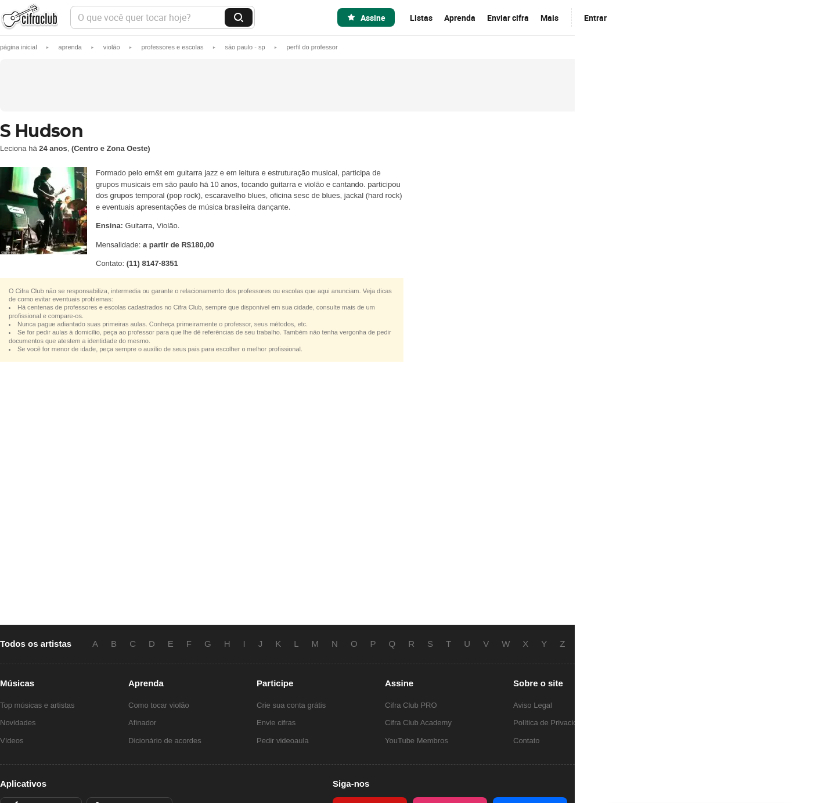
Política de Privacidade (551, 722)
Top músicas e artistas (37, 705)
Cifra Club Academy (418, 722)
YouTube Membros (416, 740)
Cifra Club (29, 17)
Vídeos (11, 740)
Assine (373, 17)
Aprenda (459, 17)
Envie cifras (276, 722)
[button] (312, 47)
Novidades (17, 722)
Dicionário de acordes (164, 740)
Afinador (142, 722)
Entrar (595, 17)
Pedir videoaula (283, 740)
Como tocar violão (158, 705)
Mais (549, 17)
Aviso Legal (532, 705)
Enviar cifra (508, 17)
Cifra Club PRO (411, 705)
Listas (421, 17)
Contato (526, 740)
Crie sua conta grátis (291, 705)
